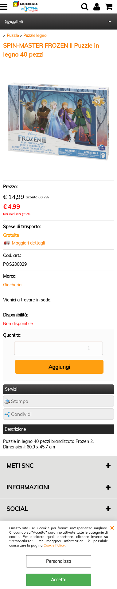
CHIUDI (112, 527)
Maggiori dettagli (28, 243)
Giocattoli (14, 22)
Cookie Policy (54, 545)
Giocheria (12, 285)
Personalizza (58, 561)
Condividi (21, 414)
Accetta (58, 580)
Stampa (19, 401)
